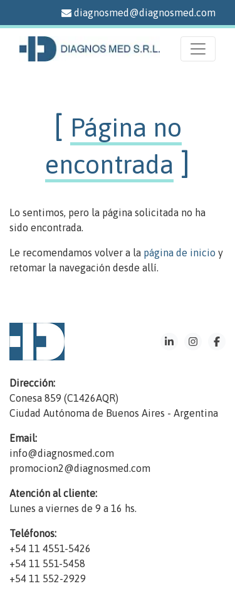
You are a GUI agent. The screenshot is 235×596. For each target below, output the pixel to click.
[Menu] (198, 48)
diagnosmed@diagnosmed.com (138, 12)
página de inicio (180, 252)
